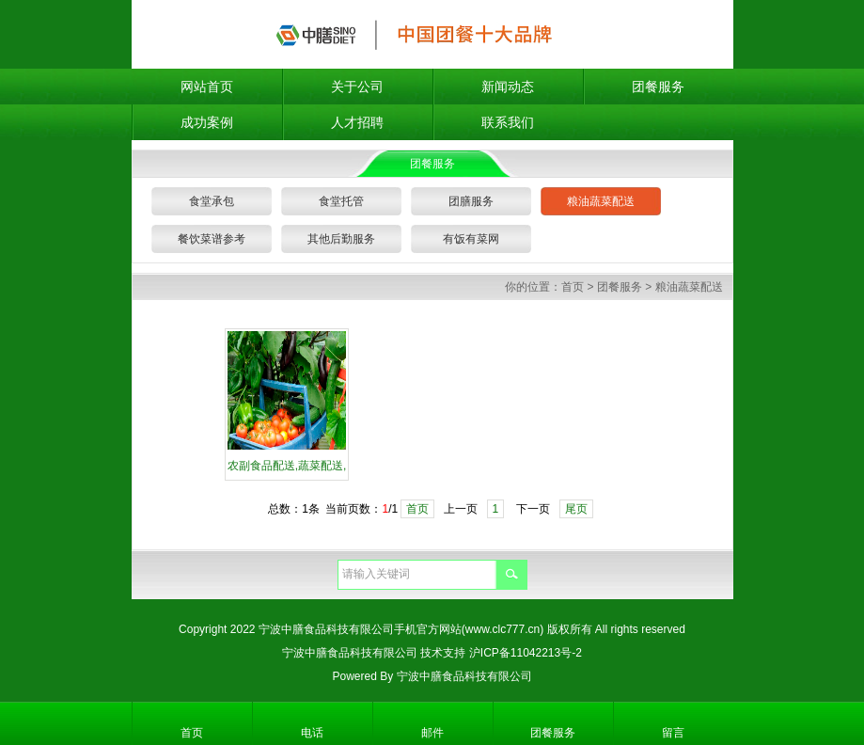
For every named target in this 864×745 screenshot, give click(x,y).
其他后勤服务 (341, 239)
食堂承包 (211, 201)
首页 (572, 286)
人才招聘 (357, 122)
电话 (312, 732)
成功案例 (207, 122)
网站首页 (207, 86)
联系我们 (507, 122)
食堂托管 (341, 201)
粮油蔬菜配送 (601, 201)
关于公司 (357, 86)
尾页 (576, 508)
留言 (673, 732)
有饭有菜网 (471, 239)
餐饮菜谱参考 (211, 239)
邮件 (432, 732)
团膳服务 (471, 201)
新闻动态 (507, 86)
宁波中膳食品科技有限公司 (349, 652)
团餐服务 (658, 86)
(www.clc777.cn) (502, 629)
